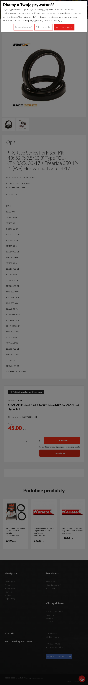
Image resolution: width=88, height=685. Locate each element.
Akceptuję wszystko (64, 27)
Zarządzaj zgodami (23, 27)
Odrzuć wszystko (43, 27)
